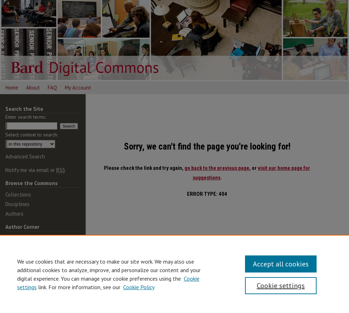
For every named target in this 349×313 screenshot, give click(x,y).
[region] (174, 274)
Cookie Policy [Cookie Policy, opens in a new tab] (139, 287)
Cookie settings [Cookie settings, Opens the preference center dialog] (281, 285)
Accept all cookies (281, 264)
